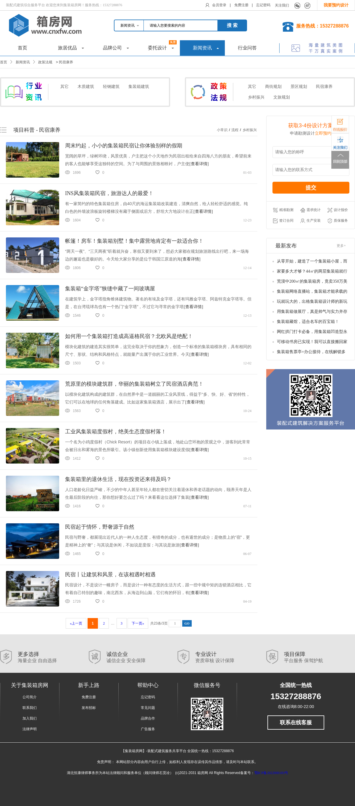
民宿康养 (66, 62)
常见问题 (148, 708)
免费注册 (241, 5)
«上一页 (76, 623)
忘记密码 (263, 5)
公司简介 (29, 697)
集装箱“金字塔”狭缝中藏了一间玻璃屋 (110, 289)
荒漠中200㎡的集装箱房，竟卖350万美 (312, 281)
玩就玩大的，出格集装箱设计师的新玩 (312, 301)
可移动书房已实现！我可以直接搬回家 (312, 342)
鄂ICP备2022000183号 (271, 773)
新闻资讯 (206, 47)
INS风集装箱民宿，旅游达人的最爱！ (109, 193)
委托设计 (162, 45)
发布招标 (89, 708)
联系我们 (29, 708)
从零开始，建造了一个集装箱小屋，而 (312, 261)
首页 (22, 47)
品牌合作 (148, 718)
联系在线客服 (296, 722)
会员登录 (219, 5)
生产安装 (310, 220)
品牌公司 (116, 47)
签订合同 (283, 220)
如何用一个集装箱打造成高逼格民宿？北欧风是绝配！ (129, 336)
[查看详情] (199, 164)
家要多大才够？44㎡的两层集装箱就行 (312, 271)
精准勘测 (283, 210)
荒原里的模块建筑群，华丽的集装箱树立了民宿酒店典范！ (134, 384)
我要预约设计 (336, 5)
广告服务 (148, 729)
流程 (234, 130)
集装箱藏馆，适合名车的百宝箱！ (308, 321)
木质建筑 (86, 86)
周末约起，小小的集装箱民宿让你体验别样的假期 (123, 146)
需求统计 (310, 210)
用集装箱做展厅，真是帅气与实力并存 (312, 311)
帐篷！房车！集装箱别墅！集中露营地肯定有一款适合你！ (134, 241)
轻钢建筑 (111, 86)
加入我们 (29, 718)
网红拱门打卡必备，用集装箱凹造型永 (312, 331)
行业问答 (247, 47)
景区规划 (299, 86)
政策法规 (45, 62)
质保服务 (337, 220)
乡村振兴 (256, 97)
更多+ (341, 246)
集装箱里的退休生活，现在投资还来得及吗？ (118, 479)
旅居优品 (71, 47)
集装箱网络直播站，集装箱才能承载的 (312, 291)
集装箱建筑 (138, 86)
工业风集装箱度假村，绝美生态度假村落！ (115, 432)
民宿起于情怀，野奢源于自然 (99, 527)
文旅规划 (281, 97)
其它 (64, 86)
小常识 (222, 130)
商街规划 (273, 86)
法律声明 (29, 729)
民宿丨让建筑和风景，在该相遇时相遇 (110, 574)
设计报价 (337, 210)
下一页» (138, 623)
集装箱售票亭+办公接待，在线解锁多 (311, 352)
